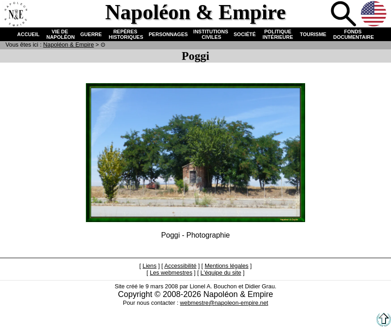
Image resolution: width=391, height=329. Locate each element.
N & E (68, 44)
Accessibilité (180, 265)
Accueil (15, 14)
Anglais (374, 14)
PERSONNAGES (168, 34)
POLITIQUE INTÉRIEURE (278, 34)
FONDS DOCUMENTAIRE (353, 34)
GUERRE (91, 34)
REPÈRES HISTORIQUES (125, 34)
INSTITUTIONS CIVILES (210, 34)
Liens (150, 265)
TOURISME (313, 34)
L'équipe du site (221, 272)
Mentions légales (226, 265)
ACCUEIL (28, 34)
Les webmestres (171, 272)
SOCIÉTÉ (245, 34)
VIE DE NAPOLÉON (59, 34)
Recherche (344, 14)
